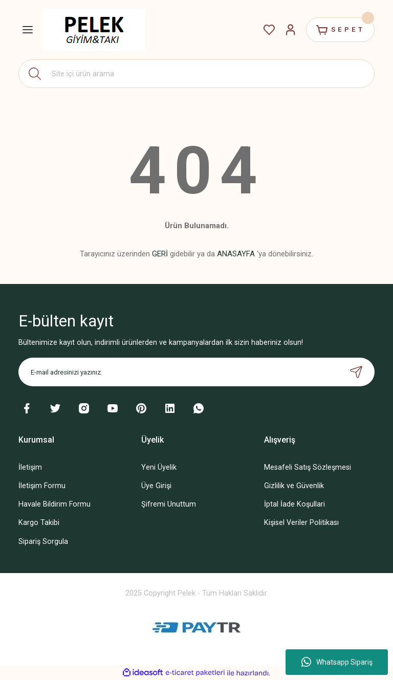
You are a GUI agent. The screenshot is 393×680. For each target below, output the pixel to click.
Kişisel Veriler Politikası (301, 522)
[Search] (196, 73)
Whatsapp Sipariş (337, 662)
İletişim (30, 467)
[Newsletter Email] (196, 372)
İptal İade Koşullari (294, 504)
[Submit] (356, 372)
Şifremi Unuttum (168, 504)
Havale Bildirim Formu (54, 504)
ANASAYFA (236, 253)
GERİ (160, 253)
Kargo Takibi (38, 522)
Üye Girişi (156, 485)
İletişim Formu (42, 485)
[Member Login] (291, 29)
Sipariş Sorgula (43, 541)
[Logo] (94, 30)
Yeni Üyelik (159, 467)
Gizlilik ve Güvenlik (294, 485)
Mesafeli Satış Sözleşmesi (307, 467)
